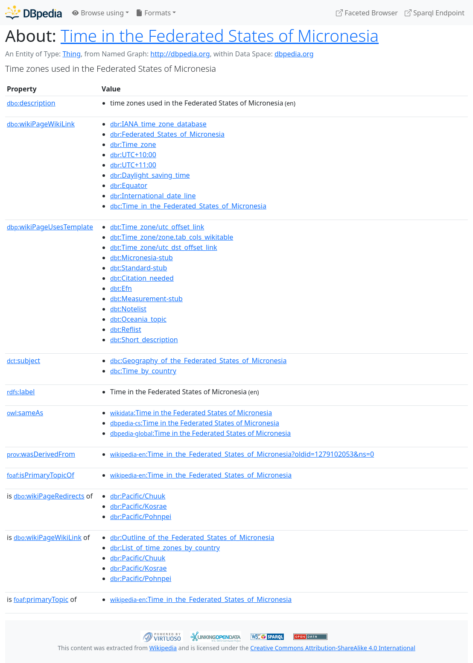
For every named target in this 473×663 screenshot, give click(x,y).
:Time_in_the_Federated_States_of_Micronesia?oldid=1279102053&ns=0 (242, 454)
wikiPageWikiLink (41, 124)
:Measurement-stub (146, 298)
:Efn (121, 288)
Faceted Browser (367, 13)
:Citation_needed (142, 278)
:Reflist (125, 329)
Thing (71, 54)
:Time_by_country (143, 371)
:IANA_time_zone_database (158, 124)
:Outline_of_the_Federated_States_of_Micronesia (192, 537)
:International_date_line (153, 195)
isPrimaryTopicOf (40, 475)
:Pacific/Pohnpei (140, 516)
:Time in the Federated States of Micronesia (191, 412)
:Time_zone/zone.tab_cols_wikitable (171, 237)
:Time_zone (133, 144)
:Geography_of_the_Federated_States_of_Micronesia (198, 360)
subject (23, 360)
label (21, 391)
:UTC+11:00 (133, 165)
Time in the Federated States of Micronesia (220, 35)
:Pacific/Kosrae (138, 506)
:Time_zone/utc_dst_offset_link (163, 247)
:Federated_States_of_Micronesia (167, 134)
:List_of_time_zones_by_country (165, 547)
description (31, 103)
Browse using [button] (98, 13)
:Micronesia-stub (141, 257)
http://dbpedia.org (180, 54)
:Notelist (128, 309)
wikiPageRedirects (49, 496)
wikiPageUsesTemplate (50, 227)
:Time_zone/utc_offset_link (157, 227)
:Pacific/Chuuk (137, 496)
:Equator (128, 185)
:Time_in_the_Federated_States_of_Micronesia (188, 206)
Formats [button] (153, 13)
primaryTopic (41, 599)
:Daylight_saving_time (150, 175)
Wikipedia (163, 648)
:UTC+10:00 (133, 154)
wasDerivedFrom (41, 454)
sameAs (25, 412)
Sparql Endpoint (434, 13)
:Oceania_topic (138, 319)
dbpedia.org (294, 54)
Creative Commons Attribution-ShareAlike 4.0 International (332, 648)
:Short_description (144, 339)
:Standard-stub (138, 268)
